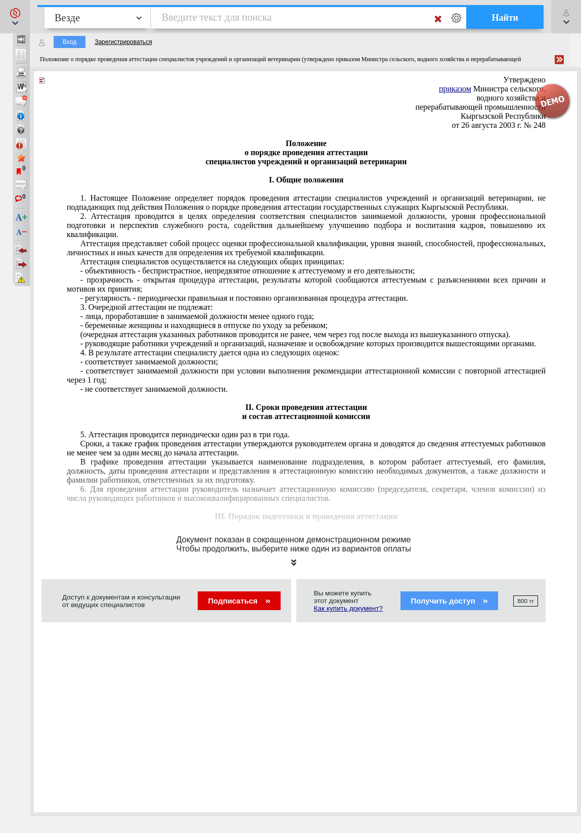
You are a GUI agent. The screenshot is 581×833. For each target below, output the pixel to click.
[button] (15, 16)
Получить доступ (449, 600)
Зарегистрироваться (123, 41)
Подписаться (239, 600)
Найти (504, 18)
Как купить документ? (348, 608)
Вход (69, 41)
